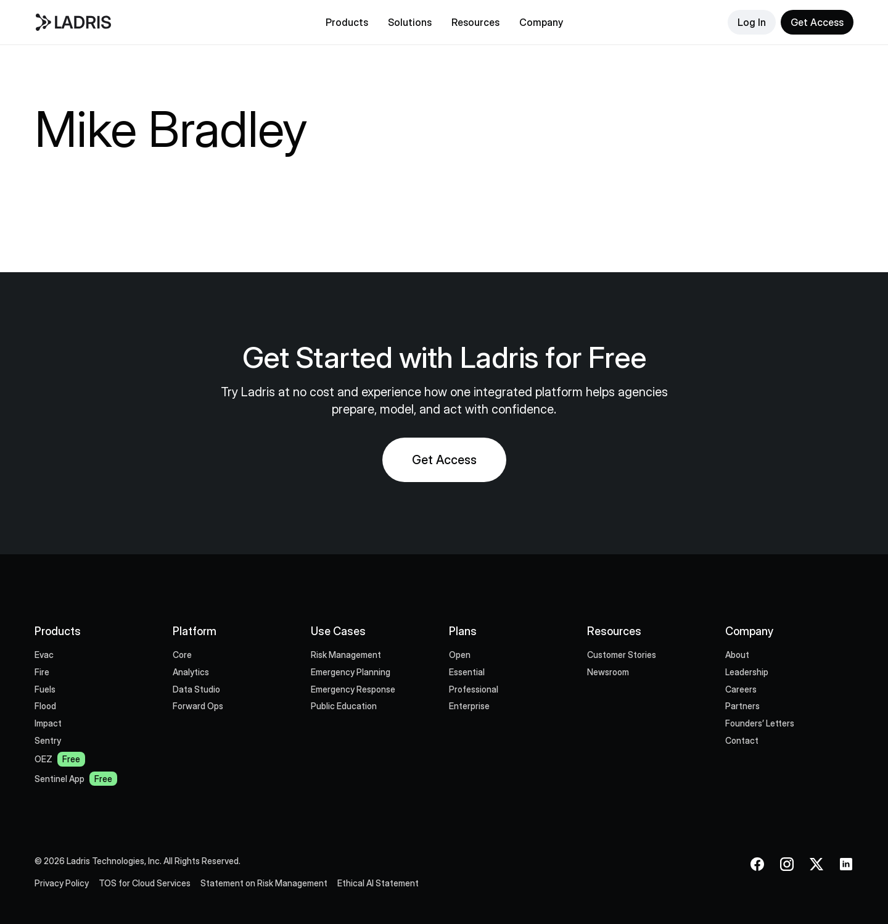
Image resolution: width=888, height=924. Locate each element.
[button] (347, 22)
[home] (134, 22)
